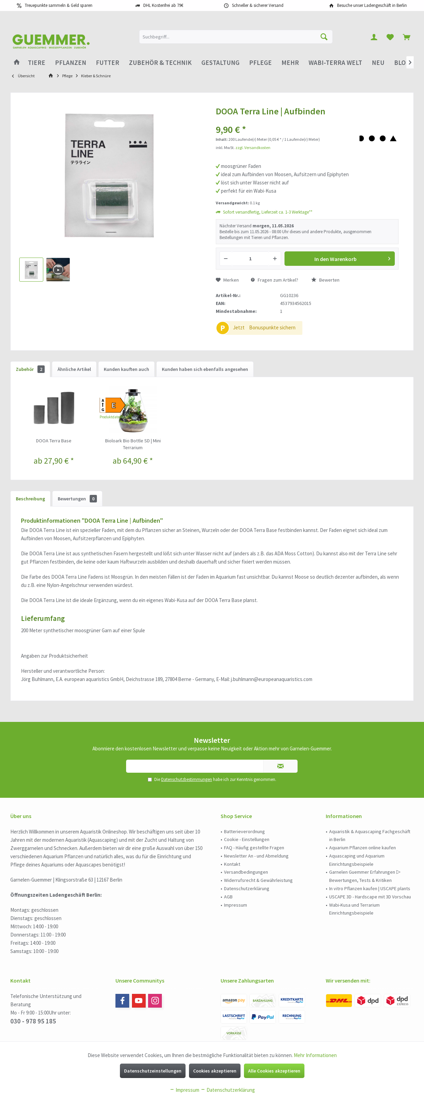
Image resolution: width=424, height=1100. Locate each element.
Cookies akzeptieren (214, 1071)
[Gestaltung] (220, 63)
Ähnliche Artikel (74, 369)
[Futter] (107, 63)
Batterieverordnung (244, 831)
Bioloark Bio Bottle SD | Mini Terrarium (133, 444)
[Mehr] (290, 63)
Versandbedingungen (246, 872)
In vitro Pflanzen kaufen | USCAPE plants (369, 888)
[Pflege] (260, 63)
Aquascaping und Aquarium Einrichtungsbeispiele (356, 860)
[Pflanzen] (70, 63)
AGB (228, 897)
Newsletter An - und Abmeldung (256, 856)
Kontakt (232, 864)
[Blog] (402, 63)
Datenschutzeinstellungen (152, 1071)
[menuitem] (406, 37)
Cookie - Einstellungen (246, 839)
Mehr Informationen (315, 1055)
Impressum (235, 905)
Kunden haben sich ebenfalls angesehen (205, 369)
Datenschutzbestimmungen (186, 779)
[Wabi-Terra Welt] (335, 63)
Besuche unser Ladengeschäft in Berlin (372, 5)
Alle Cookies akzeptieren (274, 1071)
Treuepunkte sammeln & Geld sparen (58, 5)
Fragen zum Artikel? (274, 280)
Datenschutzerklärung (246, 888)
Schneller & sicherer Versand (257, 5)
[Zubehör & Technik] (160, 63)
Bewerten (325, 280)
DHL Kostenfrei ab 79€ (163, 5)
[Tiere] (36, 63)
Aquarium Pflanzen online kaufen (362, 847)
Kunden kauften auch (126, 369)
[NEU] (378, 63)
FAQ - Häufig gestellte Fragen (254, 847)
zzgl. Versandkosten (252, 147)
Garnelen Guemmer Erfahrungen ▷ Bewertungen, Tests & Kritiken (365, 876)
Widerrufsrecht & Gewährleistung (258, 880)
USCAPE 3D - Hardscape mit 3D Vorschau (370, 897)
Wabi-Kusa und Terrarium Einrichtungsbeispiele (354, 909)
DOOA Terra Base (53, 441)
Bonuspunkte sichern (272, 327)
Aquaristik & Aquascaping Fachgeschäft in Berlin (369, 835)
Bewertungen (77, 498)
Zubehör (30, 369)
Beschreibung (30, 499)
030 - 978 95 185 (33, 1021)
